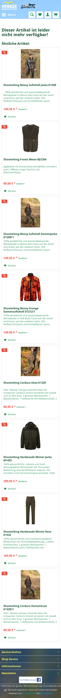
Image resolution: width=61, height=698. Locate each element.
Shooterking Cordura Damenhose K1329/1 (25, 607)
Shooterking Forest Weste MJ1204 (24, 159)
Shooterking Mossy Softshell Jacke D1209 (29, 85)
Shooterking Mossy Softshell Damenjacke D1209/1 (30, 235)
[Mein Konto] (48, 14)
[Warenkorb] (56, 14)
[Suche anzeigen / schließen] (32, 14)
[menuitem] (8, 14)
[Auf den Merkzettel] (10, 117)
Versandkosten (50, 685)
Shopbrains (29, 693)
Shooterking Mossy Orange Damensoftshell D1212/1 (20, 310)
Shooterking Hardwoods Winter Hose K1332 (27, 533)
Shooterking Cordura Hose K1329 (24, 382)
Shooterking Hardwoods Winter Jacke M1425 (27, 458)
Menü (9, 14)
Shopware (46, 693)
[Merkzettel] (40, 14)
